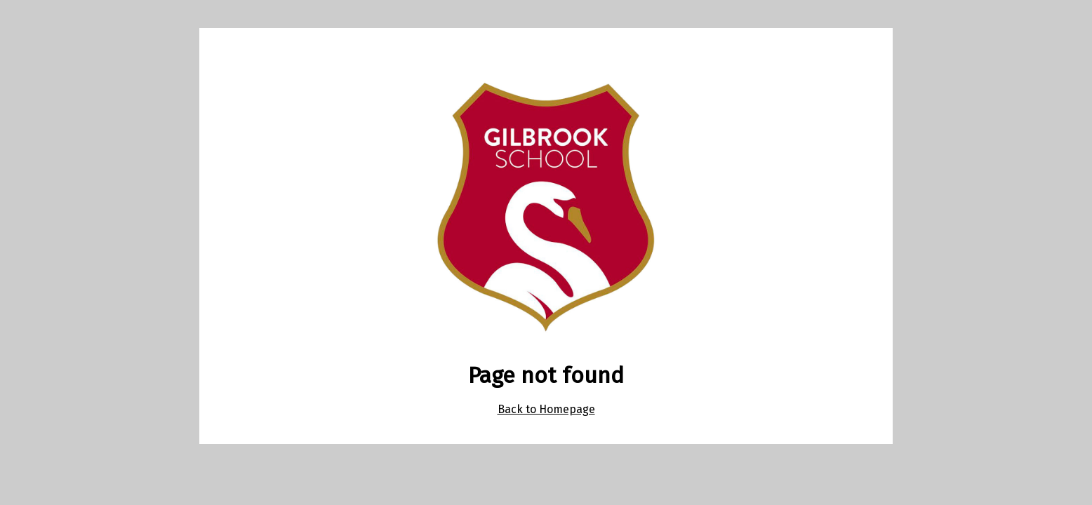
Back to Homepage (546, 409)
